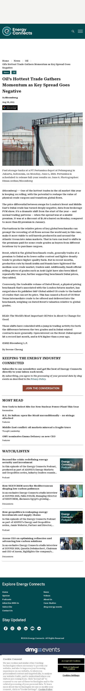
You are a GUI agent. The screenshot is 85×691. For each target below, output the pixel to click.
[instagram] (12, 628)
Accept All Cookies (71, 661)
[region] (42, 673)
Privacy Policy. (38, 379)
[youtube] (32, 628)
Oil (26, 61)
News (17, 61)
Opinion (6, 596)
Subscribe (7, 607)
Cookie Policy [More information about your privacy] (45, 689)
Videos (47, 596)
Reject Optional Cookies (71, 668)
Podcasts (6, 599)
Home (5, 61)
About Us (48, 599)
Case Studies (50, 603)
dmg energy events (53, 607)
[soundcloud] (39, 628)
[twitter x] (19, 628)
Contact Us (7, 610)
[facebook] (6, 628)
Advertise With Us (10, 603)
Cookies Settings (71, 675)
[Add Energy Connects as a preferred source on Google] (10, 107)
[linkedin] (26, 628)
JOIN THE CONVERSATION (42, 388)
